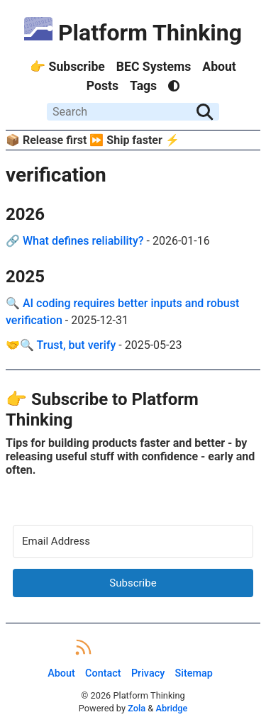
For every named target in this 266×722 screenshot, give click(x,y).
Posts (102, 86)
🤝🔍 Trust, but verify (61, 345)
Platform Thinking (133, 32)
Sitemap (194, 673)
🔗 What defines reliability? (75, 241)
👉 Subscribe (67, 67)
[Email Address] (133, 541)
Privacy (148, 673)
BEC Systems (153, 67)
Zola (136, 708)
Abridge (171, 708)
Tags (143, 86)
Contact (103, 673)
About (218, 67)
